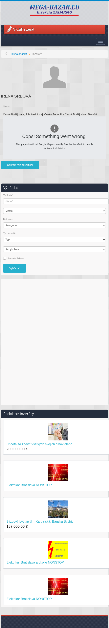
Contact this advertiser (20, 164)
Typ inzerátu (9, 233)
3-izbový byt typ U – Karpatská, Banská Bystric (39, 521)
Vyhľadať (8, 195)
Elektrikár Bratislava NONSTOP (29, 485)
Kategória (8, 219)
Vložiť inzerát (23, 29)
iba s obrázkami (16, 258)
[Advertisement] (54, 341)
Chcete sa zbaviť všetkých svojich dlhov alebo (39, 444)
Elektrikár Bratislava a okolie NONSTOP (35, 562)
